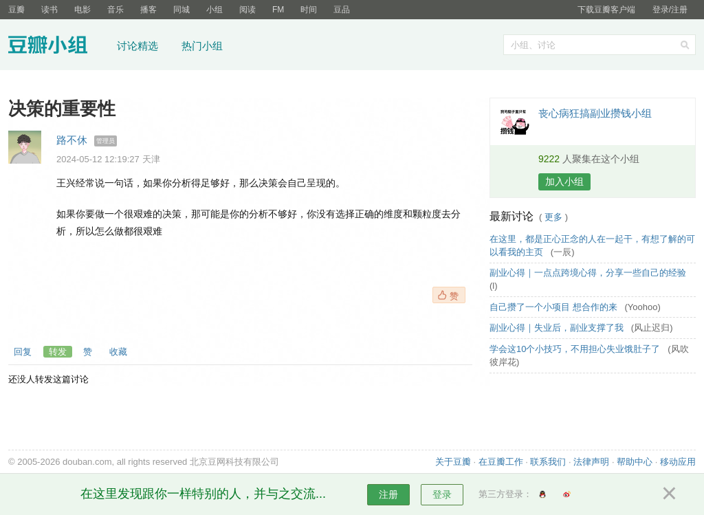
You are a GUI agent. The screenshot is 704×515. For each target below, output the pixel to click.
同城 (181, 9)
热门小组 (202, 46)
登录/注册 (670, 9)
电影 (82, 9)
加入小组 (564, 181)
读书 (49, 9)
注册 (388, 494)
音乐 (115, 9)
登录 (442, 494)
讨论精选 (137, 46)
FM (278, 9)
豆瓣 (16, 9)
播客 (148, 9)
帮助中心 (634, 462)
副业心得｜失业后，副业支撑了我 (558, 327)
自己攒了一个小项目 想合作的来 (554, 307)
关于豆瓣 (453, 462)
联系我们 (548, 462)
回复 (23, 352)
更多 (553, 217)
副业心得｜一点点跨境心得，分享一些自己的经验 (589, 272)
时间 (308, 9)
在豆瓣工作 (500, 462)
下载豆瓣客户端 (606, 9)
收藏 (118, 352)
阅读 (247, 9)
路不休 (71, 140)
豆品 (341, 9)
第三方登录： (505, 494)
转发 (58, 352)
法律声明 (591, 462)
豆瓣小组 (58, 47)
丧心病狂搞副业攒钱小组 (595, 113)
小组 (214, 9)
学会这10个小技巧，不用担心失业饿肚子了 (576, 349)
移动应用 (678, 462)
